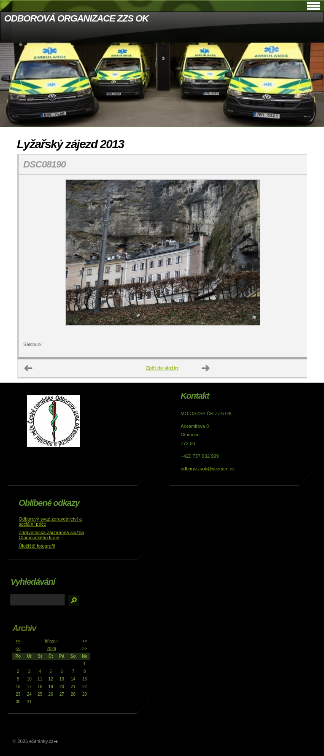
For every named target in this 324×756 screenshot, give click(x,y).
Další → (206, 368)
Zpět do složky (162, 367)
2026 (51, 648)
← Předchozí (28, 368)
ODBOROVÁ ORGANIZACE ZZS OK (76, 18)
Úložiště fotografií (37, 545)
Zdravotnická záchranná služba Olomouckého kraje (51, 535)
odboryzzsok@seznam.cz (208, 468)
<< (18, 641)
